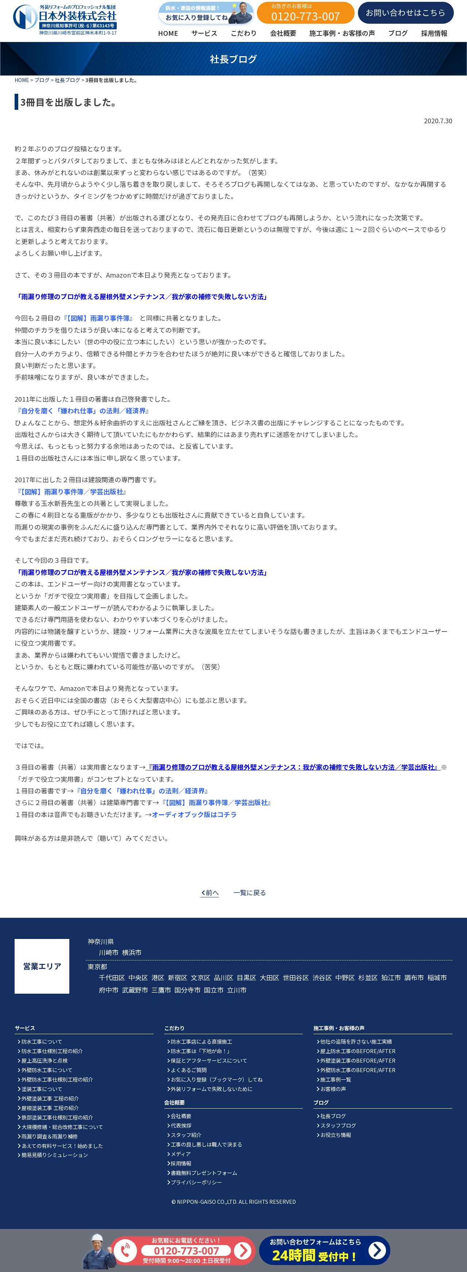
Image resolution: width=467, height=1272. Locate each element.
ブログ (42, 80)
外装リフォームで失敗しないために (211, 1089)
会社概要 (181, 1116)
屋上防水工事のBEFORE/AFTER (357, 1051)
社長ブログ (67, 80)
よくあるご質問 (189, 1070)
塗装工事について (42, 1089)
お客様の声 (333, 1089)
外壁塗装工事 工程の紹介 (50, 1098)
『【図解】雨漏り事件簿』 (97, 317)
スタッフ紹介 (186, 1134)
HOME (22, 80)
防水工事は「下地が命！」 (201, 1051)
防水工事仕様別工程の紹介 (52, 1051)
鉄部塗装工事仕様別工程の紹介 (57, 1117)
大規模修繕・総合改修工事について (62, 1126)
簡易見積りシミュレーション (55, 1155)
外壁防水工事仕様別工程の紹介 (57, 1079)
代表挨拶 (181, 1125)
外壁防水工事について (47, 1070)
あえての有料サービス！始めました (62, 1145)
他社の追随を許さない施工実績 (356, 1041)
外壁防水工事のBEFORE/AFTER (357, 1070)
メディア (181, 1153)
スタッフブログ (338, 1125)
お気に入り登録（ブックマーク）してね (217, 1079)
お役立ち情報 (335, 1134)
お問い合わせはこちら (406, 12)
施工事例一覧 (335, 1079)
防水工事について (42, 1041)
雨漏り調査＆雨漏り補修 (50, 1136)
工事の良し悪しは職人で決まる (206, 1144)
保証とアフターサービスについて (209, 1060)
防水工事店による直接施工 (201, 1041)
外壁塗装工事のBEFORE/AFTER (357, 1060)
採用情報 (181, 1163)
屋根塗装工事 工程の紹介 (50, 1107)
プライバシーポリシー (196, 1182)
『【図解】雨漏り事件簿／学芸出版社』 (72, 491)
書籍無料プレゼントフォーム (204, 1172)
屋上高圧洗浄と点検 (44, 1060)
